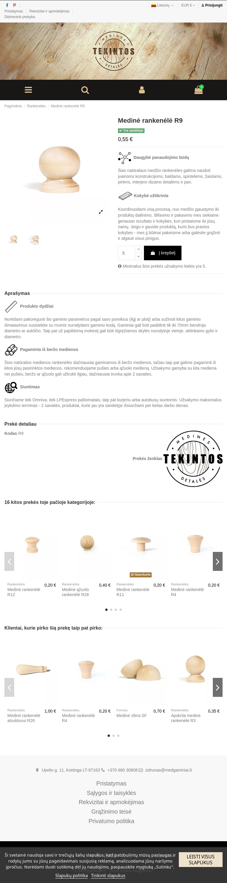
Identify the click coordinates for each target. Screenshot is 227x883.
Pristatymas (14, 11)
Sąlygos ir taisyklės (111, 793)
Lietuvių (163, 5)
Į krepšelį (162, 252)
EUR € (188, 5)
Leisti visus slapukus (201, 859)
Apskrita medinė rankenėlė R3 (186, 718)
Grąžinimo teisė (111, 812)
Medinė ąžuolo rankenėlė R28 (75, 592)
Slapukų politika (71, 875)
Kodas (10, 433)
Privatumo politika (111, 821)
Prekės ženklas (147, 458)
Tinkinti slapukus (108, 875)
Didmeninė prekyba (19, 17)
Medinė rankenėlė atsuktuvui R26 (23, 718)
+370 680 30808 (123, 770)
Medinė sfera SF (131, 715)
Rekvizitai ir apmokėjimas (49, 11)
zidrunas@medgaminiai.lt (168, 770)
